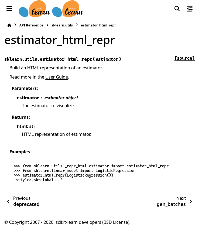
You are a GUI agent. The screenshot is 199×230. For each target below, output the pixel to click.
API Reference (31, 25)
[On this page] (190, 8)
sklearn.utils (62, 25)
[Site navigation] (9, 8)
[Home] (9, 25)
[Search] (177, 8)
